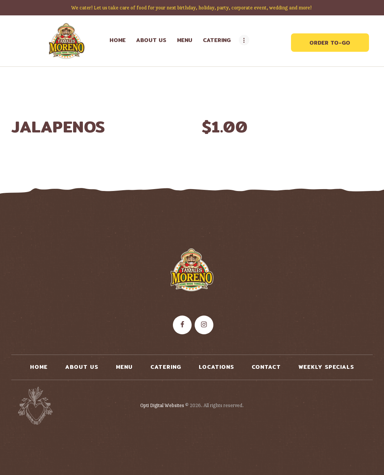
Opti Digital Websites (162, 405)
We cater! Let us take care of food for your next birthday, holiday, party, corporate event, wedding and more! (192, 8)
